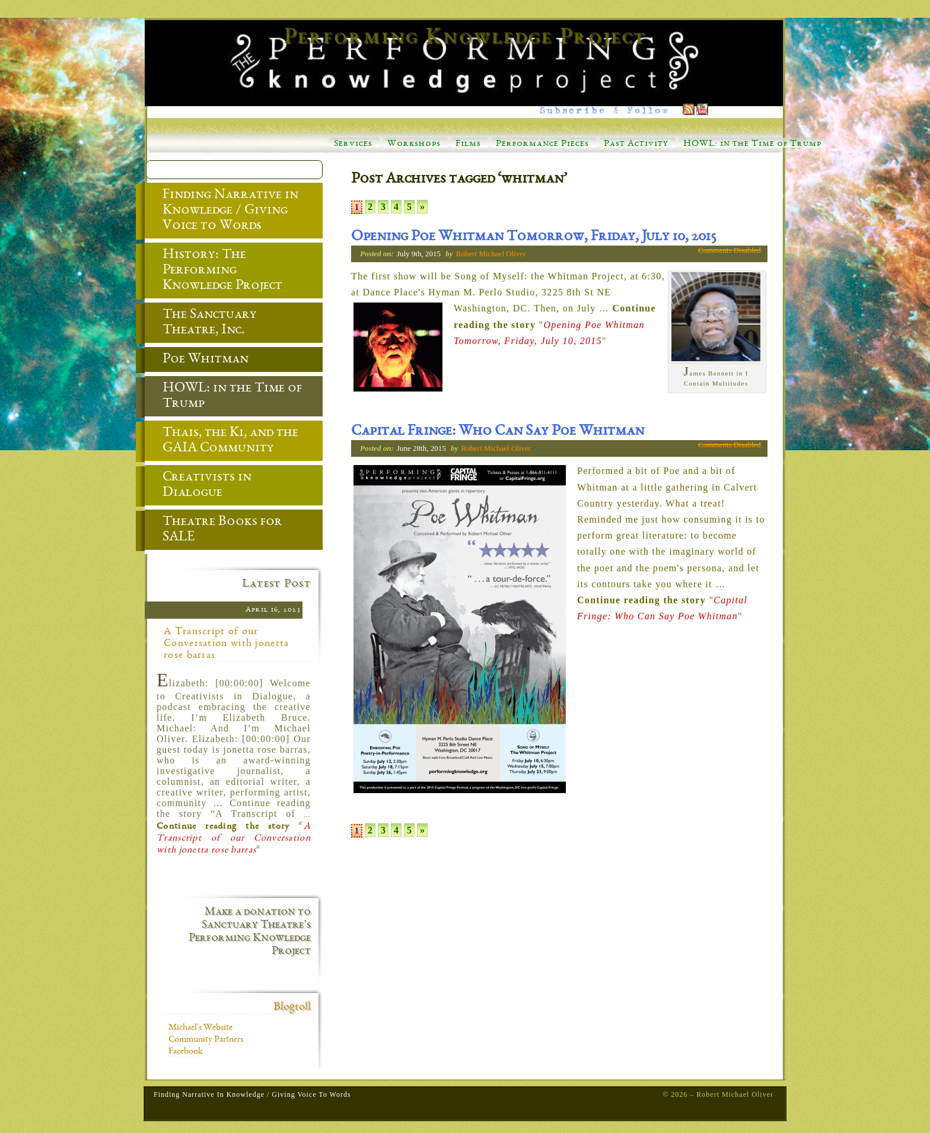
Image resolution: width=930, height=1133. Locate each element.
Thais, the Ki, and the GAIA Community (221, 441)
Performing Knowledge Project (465, 38)
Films (468, 144)
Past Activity (636, 144)
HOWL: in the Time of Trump (752, 144)
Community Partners (205, 1040)
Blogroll (292, 1007)
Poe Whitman (197, 360)
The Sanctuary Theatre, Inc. (201, 323)
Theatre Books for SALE (213, 530)
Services (353, 144)
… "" (555, 324)
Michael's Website (200, 1028)
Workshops (414, 144)
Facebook (185, 1051)
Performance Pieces (542, 144)
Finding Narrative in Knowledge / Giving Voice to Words (221, 211)
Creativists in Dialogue (198, 485)
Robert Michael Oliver (491, 253)
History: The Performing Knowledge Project (213, 271)
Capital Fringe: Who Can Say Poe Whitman (497, 432)
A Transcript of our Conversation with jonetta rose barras (226, 643)
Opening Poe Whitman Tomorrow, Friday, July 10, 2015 (533, 237)
